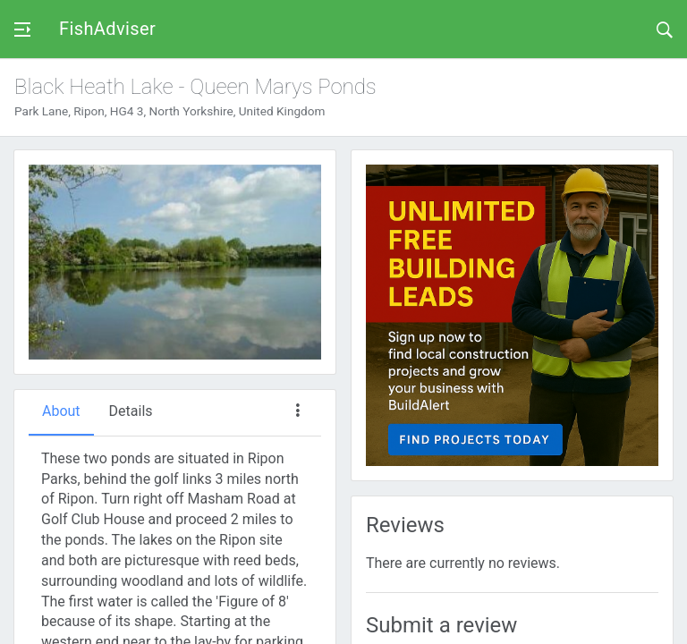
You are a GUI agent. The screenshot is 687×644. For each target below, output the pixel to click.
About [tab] (61, 410)
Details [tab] (131, 410)
